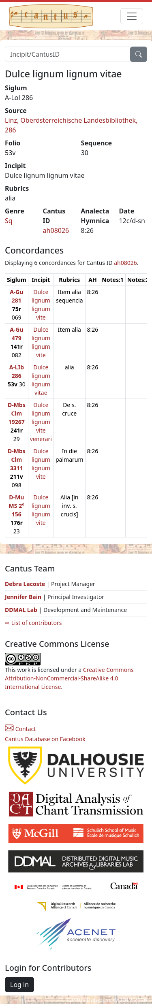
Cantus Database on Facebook (45, 739)
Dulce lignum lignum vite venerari (41, 422)
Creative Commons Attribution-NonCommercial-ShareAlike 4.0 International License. (69, 678)
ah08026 (56, 230)
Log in (19, 984)
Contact (20, 729)
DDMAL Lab (21, 610)
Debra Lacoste (25, 584)
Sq (9, 220)
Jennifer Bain (24, 597)
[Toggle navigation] (131, 16)
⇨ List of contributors (33, 623)
